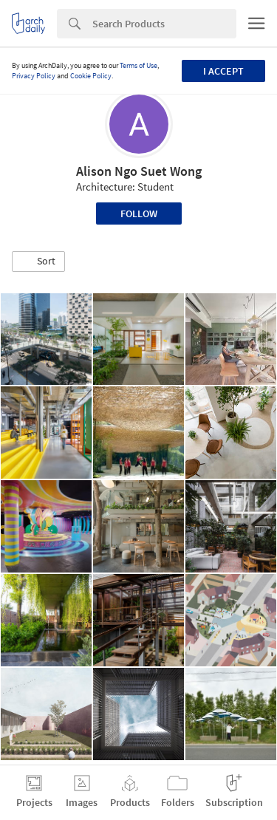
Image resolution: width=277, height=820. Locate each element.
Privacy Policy (33, 76)
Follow (138, 213)
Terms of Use (138, 65)
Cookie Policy (91, 76)
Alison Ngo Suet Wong (139, 171)
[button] (38, 261)
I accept (223, 71)
